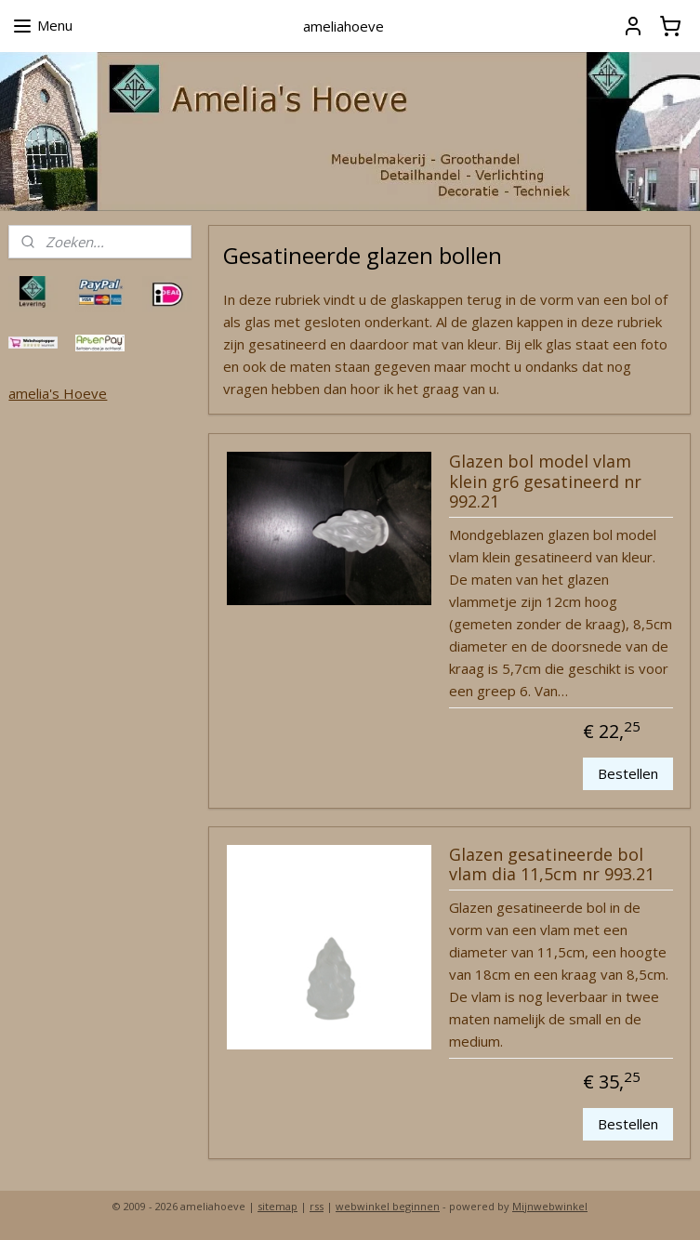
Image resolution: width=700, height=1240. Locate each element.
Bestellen (628, 774)
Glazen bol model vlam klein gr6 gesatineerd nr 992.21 (545, 482)
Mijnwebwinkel (550, 1206)
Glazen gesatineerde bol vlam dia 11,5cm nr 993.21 (551, 865)
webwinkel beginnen (388, 1206)
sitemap (277, 1206)
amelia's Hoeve (57, 393)
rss (317, 1206)
